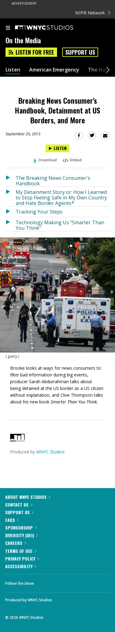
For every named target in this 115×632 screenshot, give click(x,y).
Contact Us (18, 504)
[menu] (8, 28)
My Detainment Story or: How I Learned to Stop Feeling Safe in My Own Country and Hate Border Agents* (61, 197)
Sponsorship (20, 527)
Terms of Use (20, 551)
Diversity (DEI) (21, 535)
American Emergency (54, 70)
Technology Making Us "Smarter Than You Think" (60, 225)
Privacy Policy (22, 558)
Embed (72, 160)
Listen (13, 70)
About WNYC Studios (27, 497)
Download (45, 160)
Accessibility (20, 566)
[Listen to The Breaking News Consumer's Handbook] (11, 180)
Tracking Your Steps (39, 211)
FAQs (12, 520)
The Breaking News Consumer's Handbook (53, 181)
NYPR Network (92, 13)
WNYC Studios (50, 452)
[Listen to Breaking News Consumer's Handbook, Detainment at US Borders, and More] (57, 148)
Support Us (80, 52)
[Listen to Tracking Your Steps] (11, 211)
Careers (15, 543)
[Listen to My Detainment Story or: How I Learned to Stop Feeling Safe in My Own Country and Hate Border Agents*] (11, 196)
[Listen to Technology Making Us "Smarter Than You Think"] (11, 224)
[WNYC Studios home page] (52, 28)
